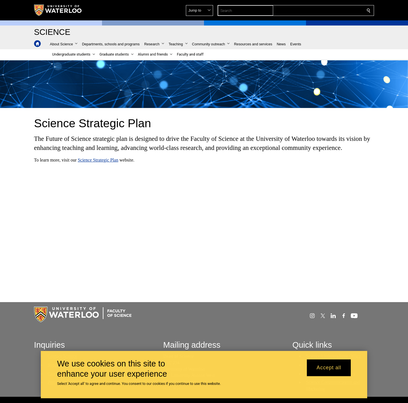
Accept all (328, 368)
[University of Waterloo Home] (58, 10)
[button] (327, 10)
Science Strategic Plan (98, 160)
